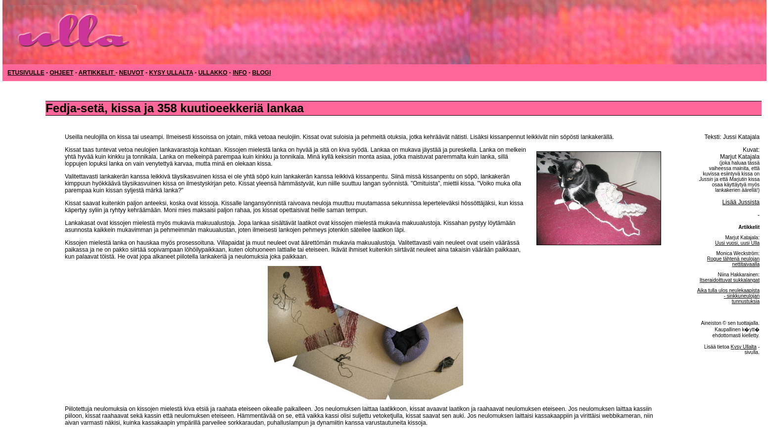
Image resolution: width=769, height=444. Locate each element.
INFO (240, 72)
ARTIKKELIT (97, 72)
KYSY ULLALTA (171, 72)
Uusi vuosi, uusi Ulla (737, 243)
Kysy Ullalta (744, 347)
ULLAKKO (213, 72)
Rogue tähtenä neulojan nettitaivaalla (733, 261)
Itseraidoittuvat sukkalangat (730, 280)
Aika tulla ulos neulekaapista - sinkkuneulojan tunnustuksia (728, 296)
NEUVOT (131, 72)
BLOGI (261, 72)
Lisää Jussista (741, 202)
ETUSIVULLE (26, 72)
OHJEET (61, 72)
